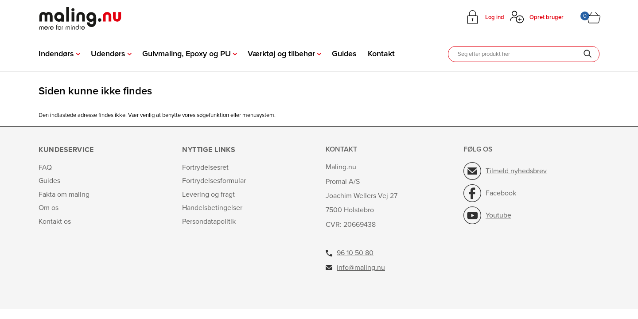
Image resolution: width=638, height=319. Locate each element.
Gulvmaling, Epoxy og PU (186, 53)
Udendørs (108, 53)
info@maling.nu (361, 267)
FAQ (45, 167)
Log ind (494, 17)
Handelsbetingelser (212, 208)
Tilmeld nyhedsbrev (516, 171)
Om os (48, 208)
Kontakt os (55, 222)
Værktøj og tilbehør (281, 53)
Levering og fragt (208, 194)
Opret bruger (546, 17)
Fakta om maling (64, 194)
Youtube (498, 215)
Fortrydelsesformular (214, 181)
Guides (344, 53)
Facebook (501, 193)
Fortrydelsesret (205, 167)
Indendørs (56, 53)
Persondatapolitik (209, 222)
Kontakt (381, 53)
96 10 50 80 (355, 253)
